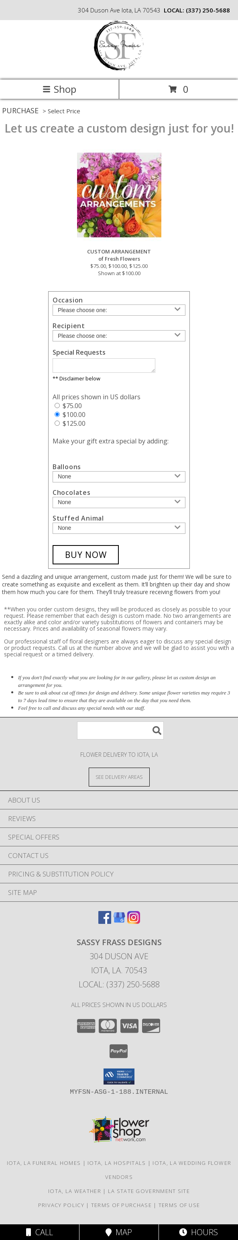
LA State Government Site (149, 1193)
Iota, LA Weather (74, 1193)
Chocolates (72, 494)
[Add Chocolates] (119, 505)
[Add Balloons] (119, 479)
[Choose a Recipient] (119, 335)
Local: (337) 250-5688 (119, 986)
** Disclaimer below (76, 380)
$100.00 (70, 417)
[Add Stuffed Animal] (119, 530)
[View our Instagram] (133, 923)
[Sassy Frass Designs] (119, 68)
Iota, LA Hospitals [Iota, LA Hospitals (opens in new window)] (116, 1165)
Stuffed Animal (78, 520)
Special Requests (79, 352)
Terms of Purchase (121, 1207)
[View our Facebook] (104, 923)
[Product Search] (120, 733)
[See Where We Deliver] (119, 779)
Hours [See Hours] (198, 1232)
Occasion (68, 300)
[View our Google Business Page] (119, 923)
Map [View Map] (119, 1232)
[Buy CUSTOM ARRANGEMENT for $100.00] (86, 557)
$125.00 (70, 425)
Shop (59, 89)
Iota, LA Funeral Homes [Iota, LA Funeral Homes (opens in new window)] (44, 1165)
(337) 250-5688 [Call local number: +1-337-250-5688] (208, 10)
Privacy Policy (61, 1207)
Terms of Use (179, 1207)
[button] (119, 1079)
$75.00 (68, 408)
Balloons (67, 469)
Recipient (69, 325)
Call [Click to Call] (39, 1232)
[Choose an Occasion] (119, 310)
